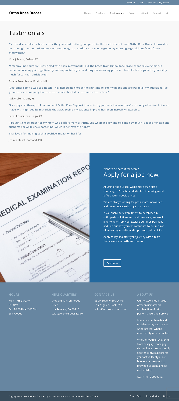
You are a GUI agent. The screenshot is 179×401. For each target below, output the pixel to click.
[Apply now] (112, 263)
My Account (164, 2)
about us (157, 376)
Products (131, 2)
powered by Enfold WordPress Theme (80, 396)
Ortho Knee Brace (33, 396)
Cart (141, 2)
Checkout (151, 2)
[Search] (166, 13)
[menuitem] (131, 3)
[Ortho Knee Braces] (26, 13)
